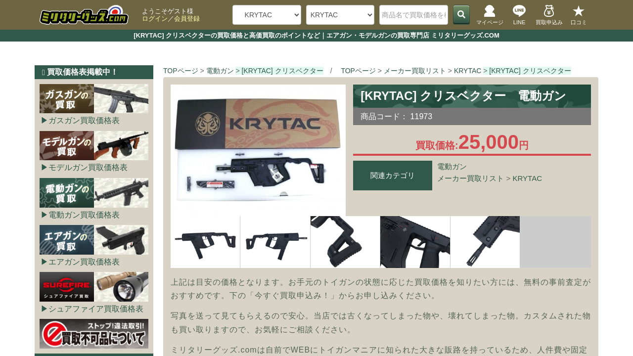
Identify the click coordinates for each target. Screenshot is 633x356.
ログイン (155, 18)
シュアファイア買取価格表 (95, 309)
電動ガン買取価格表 (84, 215)
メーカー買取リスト (470, 178)
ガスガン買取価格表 (84, 120)
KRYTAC (527, 178)
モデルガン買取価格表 (88, 167)
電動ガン (452, 166)
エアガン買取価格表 (84, 262)
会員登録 (187, 18)
